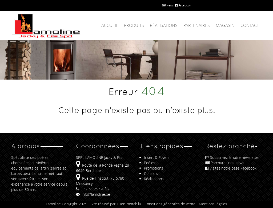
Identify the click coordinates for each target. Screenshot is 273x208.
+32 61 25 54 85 (92, 188)
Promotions (153, 168)
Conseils (151, 173)
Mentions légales (213, 203)
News (168, 5)
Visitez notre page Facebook (230, 168)
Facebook (183, 5)
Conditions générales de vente (169, 203)
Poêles (149, 162)
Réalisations (164, 25)
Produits (134, 25)
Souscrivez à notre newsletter (232, 157)
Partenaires (196, 25)
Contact (249, 25)
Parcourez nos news (224, 162)
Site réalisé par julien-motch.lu (116, 203)
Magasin (225, 25)
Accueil (109, 25)
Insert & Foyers (157, 157)
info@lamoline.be (93, 194)
